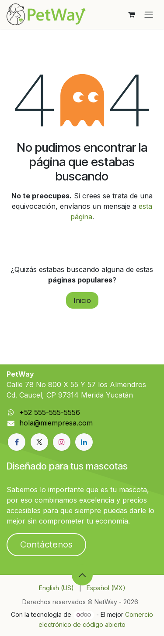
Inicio (82, 300)
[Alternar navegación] (148, 14)
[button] (82, 575)
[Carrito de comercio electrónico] (131, 14)
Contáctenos (46, 544)
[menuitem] (56, 588)
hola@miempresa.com (56, 422)
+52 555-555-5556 (49, 412)
